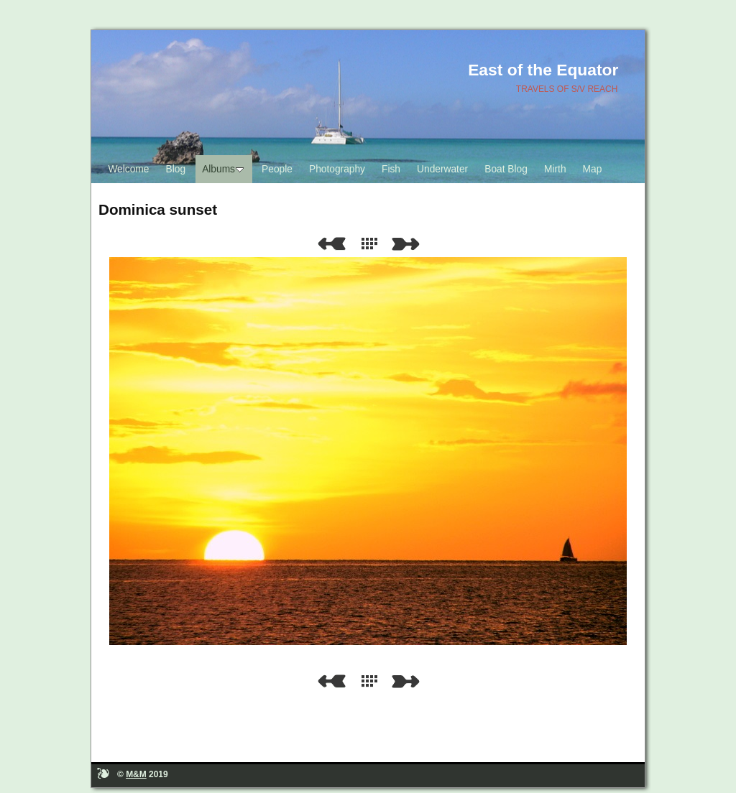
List (372, 243)
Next (408, 243)
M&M (136, 774)
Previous (331, 243)
